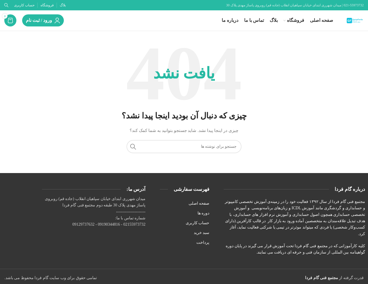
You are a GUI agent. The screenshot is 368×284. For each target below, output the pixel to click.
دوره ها (204, 218)
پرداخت (202, 248)
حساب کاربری (198, 228)
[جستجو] (183, 152)
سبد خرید (202, 238)
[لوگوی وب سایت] (352, 23)
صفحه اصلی (199, 209)
